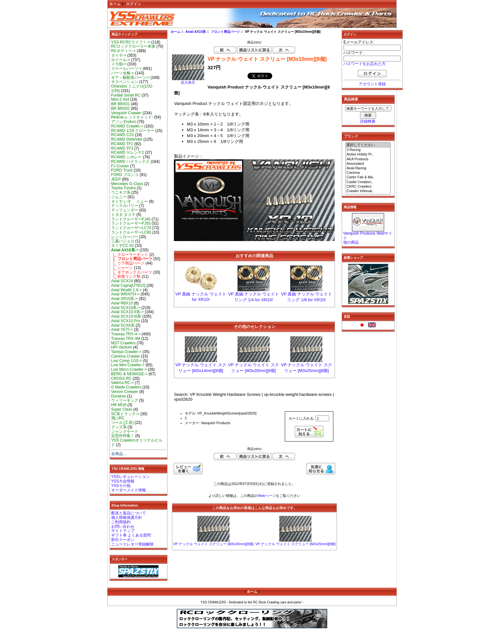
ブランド (351, 136)
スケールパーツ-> (126, 68)
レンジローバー (124, 237)
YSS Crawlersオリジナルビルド (136, 442)
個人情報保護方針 (126, 517)
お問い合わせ (122, 526)
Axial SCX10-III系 (126, 316)
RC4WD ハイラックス (130, 161)
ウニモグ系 (120, 192)
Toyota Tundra (123, 188)
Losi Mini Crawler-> (128, 365)
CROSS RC (121, 378)
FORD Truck (122, 170)
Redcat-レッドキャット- (132, 117)
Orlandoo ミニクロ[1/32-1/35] (132, 88)
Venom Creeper (125, 391)
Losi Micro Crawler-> (129, 369)
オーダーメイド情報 (128, 490)
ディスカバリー (124, 205)
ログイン (133, 4)
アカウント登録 (372, 84)
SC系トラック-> (125, 414)
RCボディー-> (123, 51)
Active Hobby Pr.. (368, 154)
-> (125, 250)
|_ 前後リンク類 (126, 276)
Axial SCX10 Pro (125, 321)
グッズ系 (119, 427)
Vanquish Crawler (126, 113)
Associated (368, 164)
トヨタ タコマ (123, 214)
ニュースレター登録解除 (132, 544)
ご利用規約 (120, 522)
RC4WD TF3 (122, 148)
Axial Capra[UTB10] (128, 285)
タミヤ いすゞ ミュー (129, 201)
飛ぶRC (117, 418)
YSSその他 (120, 485)
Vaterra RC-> (122, 382)
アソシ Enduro (123, 121)
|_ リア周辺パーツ (128, 263)
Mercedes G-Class (127, 184)
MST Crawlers (123, 343)
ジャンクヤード (124, 431)
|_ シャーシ (122, 268)
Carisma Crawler (125, 356)
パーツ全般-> (122, 73)
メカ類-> (118, 64)
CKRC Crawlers (368, 186)
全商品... (118, 454)
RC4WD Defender (126, 139)
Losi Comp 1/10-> (126, 361)
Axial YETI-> (122, 329)
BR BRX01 (120, 104)
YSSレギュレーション (130, 476)
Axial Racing (368, 168)
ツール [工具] (122, 422)
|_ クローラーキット (129, 254)
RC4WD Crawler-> (127, 126)
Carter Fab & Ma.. (368, 177)
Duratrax (118, 396)
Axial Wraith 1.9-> (126, 290)
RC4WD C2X (122, 135)
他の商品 (351, 242)
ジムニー (119, 197)
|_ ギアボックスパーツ (131, 272)
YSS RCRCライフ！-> (130, 42)
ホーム (115, 4)
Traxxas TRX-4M (125, 338)
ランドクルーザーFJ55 (131, 223)
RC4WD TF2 (122, 144)
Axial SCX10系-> (125, 307)
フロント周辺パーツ (225, 31)
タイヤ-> (118, 55)
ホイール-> (120, 60)
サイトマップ (122, 530)
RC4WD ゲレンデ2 (127, 152)
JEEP (116, 179)
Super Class (121, 409)
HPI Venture (121, 347)
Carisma (368, 173)
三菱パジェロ (122, 241)
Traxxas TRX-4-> (126, 334)
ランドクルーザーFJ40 (131, 219)
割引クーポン (122, 539)
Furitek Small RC (125, 95)
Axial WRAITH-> (125, 294)
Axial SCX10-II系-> (127, 312)
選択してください (368, 145)
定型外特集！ (122, 436)
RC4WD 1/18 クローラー (133, 130)
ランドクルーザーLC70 (131, 228)
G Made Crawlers (126, 387)
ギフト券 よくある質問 (131, 535)
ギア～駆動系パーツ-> (130, 77)
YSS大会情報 (122, 481)
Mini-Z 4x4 (120, 99)
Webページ (266, 496)
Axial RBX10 (122, 303)
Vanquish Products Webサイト (367, 235)
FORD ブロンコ (125, 174)
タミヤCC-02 (122, 245)
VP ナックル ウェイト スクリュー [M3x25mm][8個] (295, 544)
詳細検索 (367, 121)
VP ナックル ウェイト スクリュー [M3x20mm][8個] (213, 544)
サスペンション (124, 81)
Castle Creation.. (368, 182)
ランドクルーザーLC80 (131, 232)
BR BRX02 (120, 108)
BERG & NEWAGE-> (129, 374)
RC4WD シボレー (126, 157)
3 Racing (368, 150)
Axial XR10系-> (124, 298)
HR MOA (119, 405)
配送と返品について (128, 513)
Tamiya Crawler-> (126, 352)
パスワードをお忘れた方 (364, 63)
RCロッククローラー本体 (133, 46)
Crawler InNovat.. (368, 191)
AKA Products (368, 159)
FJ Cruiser (120, 166)
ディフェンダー (124, 210)
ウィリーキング (124, 400)
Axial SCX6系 (123, 325)
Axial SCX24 (122, 281)
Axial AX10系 (195, 31)
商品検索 (351, 99)
